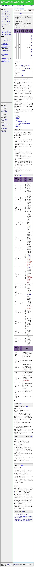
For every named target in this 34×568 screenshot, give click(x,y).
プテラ (2, 5)
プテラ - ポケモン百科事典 (22, 514)
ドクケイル (4, 119)
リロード (6, 2)
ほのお (26, 68)
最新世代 (12, 1)
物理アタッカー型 (22, 121)
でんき (24, 65)
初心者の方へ (5, 43)
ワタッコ (4, 131)
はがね (23, 66)
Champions (3, 1)
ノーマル (23, 68)
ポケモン (20, 516)
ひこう (24, 79)
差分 (31, 1)
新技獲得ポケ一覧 (5, 47)
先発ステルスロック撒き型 (24, 123)
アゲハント (4, 120)
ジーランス (4, 106)
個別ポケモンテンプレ (6, 58)
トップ (22, 1)
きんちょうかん (31, 54)
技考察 (17, 118)
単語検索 (11, 2)
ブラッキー (4, 110)
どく (30, 68)
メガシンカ (17, 519)
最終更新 (16, 2)
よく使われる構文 (5, 60)
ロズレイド (4, 111)
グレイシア (4, 112)
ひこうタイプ (20, 517)
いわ (21, 79)
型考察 (17, 120)
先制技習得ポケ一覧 (6, 46)
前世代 (8, 1)
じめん (22, 75)
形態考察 (18, 117)
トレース (17, 140)
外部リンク (18, 126)
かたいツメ (28, 520)
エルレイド (4, 128)
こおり (28, 65)
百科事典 (17, 1)
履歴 (2, 2)
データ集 (4, 53)
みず (22, 65)
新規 (26, 1)
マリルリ (21, 492)
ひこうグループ (27, 517)
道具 (3, 55)
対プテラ (18, 124)
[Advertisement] (6, 83)
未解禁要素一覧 (5, 44)
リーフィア (4, 116)
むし (24, 70)
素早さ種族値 (5, 54)
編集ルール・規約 (5, 61)
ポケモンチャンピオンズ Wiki (12, 564)
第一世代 (25, 516)
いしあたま (31, 36)
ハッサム (29, 267)
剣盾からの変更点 (6, 50)
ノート (22, 8)
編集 (29, 1)
